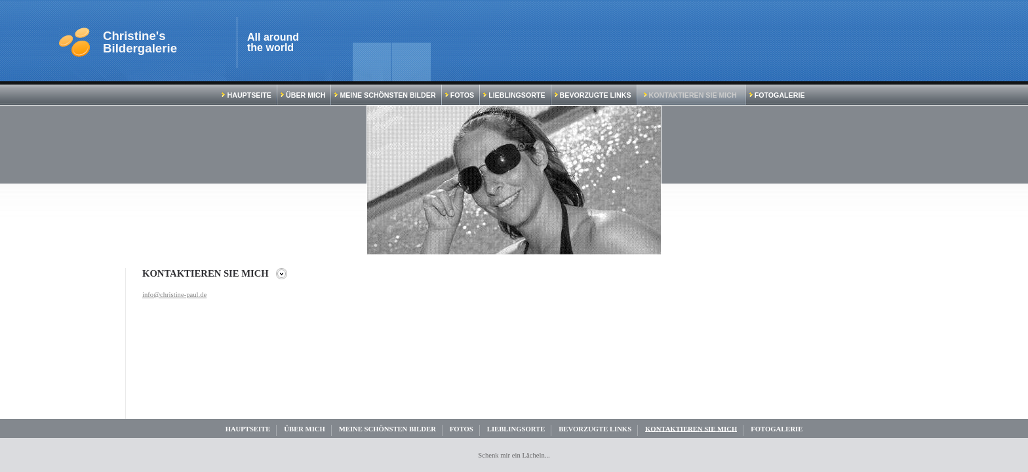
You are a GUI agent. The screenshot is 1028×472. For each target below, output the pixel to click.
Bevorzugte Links (593, 95)
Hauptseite (246, 95)
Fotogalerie (777, 95)
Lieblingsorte (514, 95)
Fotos (460, 95)
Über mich (303, 95)
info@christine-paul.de (174, 294)
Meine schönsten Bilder (384, 95)
